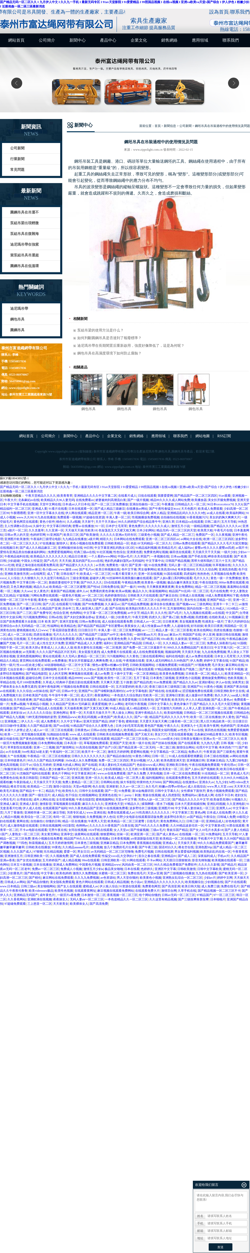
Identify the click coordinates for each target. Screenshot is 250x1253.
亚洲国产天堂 (119, 743)
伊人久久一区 (30, 721)
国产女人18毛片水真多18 (206, 830)
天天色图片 (188, 508)
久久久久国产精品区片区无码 (56, 652)
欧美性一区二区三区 (118, 678)
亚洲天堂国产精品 (95, 721)
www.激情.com (68, 569)
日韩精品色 (241, 712)
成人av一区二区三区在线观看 (53, 730)
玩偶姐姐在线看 (57, 734)
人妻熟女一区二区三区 (24, 834)
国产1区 (55, 691)
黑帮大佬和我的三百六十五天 (211, 561)
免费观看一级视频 (69, 517)
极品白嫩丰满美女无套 (182, 582)
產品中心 (108, 40)
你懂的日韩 (53, 821)
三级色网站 (204, 604)
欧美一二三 (12, 734)
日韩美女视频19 (191, 739)
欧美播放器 (199, 500)
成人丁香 (53, 574)
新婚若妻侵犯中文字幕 (64, 582)
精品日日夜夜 (77, 556)
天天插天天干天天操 (206, 552)
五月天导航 (228, 521)
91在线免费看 (157, 565)
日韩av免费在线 (89, 621)
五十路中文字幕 (121, 673)
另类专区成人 (76, 812)
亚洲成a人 (169, 843)
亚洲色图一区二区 (214, 708)
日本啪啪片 (218, 899)
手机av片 (223, 856)
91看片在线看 (58, 508)
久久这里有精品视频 (163, 899)
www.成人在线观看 (82, 734)
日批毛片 (153, 821)
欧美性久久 (70, 791)
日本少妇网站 (145, 530)
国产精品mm (22, 708)
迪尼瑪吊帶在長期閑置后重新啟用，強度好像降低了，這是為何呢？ (130, 346)
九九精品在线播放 (74, 539)
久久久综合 (24, 691)
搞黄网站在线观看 (86, 834)
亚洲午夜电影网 (48, 686)
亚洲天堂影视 (68, 621)
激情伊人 (62, 543)
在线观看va (173, 691)
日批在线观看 (147, 495)
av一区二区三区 (92, 595)
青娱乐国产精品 (177, 830)
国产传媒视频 (139, 830)
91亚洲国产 (54, 534)
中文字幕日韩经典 (59, 526)
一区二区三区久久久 (24, 543)
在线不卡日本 (224, 795)
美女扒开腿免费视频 (221, 500)
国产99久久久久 (91, 582)
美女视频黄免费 (190, 621)
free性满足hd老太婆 (35, 752)
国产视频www (185, 604)
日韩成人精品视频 (117, 882)
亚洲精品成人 (215, 821)
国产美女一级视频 (211, 669)
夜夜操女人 (132, 626)
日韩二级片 (212, 521)
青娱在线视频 (151, 795)
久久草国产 (141, 556)
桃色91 (60, 521)
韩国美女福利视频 (164, 730)
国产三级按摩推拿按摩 (193, 899)
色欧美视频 (235, 678)
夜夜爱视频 (99, 704)
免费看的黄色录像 (102, 591)
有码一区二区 (62, 817)
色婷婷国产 (228, 725)
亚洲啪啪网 (48, 669)
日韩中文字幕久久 (160, 704)
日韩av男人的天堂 (16, 534)
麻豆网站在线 (235, 665)
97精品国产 (204, 895)
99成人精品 (117, 708)
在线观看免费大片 (147, 890)
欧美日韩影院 (29, 778)
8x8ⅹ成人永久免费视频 (81, 760)
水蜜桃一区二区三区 (112, 873)
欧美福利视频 (173, 712)
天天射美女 (60, 903)
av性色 (182, 730)
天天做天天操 (74, 530)
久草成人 (49, 682)
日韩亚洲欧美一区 (36, 856)
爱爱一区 (70, 851)
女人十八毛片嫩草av (21, 608)
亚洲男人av (223, 808)
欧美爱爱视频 (128, 699)
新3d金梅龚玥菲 (143, 791)
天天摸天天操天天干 (97, 712)
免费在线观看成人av (121, 812)
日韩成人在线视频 (191, 595)
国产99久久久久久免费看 (152, 825)
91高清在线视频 (86, 747)
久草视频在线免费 (223, 574)
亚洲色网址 (60, 712)
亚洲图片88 (165, 808)
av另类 (100, 565)
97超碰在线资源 (94, 517)
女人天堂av (121, 830)
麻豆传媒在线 (9, 739)
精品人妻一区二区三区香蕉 (174, 630)
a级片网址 (31, 769)
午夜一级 (120, 513)
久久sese (26, 591)
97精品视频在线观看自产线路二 (176, 669)
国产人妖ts (192, 769)
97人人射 (153, 760)
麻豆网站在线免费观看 (58, 877)
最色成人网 (206, 795)
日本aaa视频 (179, 556)
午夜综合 (209, 817)
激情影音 (46, 804)
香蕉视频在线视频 (149, 843)
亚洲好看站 (206, 682)
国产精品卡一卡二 (32, 791)
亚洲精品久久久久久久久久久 (164, 882)
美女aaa (163, 634)
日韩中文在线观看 (91, 791)
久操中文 (39, 526)
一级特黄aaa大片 (145, 634)
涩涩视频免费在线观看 (197, 691)
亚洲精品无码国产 (26, 895)
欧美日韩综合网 (138, 513)
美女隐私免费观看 (62, 882)
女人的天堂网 (58, 673)
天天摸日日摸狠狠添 (177, 860)
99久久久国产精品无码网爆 (46, 760)
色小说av (137, 882)
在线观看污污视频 (68, 604)
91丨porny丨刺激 (129, 795)
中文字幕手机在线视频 (22, 504)
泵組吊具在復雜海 (24, 234)
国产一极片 (128, 587)
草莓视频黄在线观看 (67, 804)
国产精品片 (228, 864)
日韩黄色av (82, 730)
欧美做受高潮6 (220, 799)
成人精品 (58, 795)
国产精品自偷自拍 (119, 756)
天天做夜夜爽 (73, 708)
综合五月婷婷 (42, 765)
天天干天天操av (106, 521)
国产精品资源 (102, 600)
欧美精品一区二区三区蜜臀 (67, 587)
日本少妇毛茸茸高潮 (129, 725)
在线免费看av (85, 500)
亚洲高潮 (77, 778)
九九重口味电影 (236, 760)
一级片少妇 (228, 552)
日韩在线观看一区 (102, 686)
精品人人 (217, 673)
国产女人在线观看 (69, 886)
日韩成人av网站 (15, 882)
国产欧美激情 (89, 534)
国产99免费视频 (93, 604)
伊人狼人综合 (108, 886)
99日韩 (88, 548)
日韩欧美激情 (186, 869)
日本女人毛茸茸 (225, 656)
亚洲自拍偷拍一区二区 (144, 504)
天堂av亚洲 (154, 873)
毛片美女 (218, 665)
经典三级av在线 (84, 552)
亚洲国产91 (195, 686)
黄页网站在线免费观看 (35, 660)
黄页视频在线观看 (33, 734)
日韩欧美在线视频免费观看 (115, 734)
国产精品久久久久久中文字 (190, 799)
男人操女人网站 (123, 712)
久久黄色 (132, 656)
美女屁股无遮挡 (89, 652)
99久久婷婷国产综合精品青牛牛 (139, 521)
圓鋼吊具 (17, 330)
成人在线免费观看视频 (148, 652)
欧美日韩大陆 (191, 886)
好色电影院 (233, 821)
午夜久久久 (171, 725)
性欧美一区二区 (153, 695)
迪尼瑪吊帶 (19, 309)
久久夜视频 (223, 534)
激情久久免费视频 (85, 873)
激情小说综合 (62, 786)
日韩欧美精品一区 (117, 543)
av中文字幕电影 (136, 691)
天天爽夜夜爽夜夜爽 (160, 587)
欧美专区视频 (238, 734)
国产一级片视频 (138, 500)
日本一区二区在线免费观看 (182, 773)
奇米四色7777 (228, 747)
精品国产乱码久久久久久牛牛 (169, 717)
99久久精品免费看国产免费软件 (175, 864)
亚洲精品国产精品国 (128, 643)
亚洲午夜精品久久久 (148, 712)
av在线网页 (37, 574)
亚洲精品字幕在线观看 (138, 669)
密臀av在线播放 (83, 526)
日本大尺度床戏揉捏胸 (190, 804)
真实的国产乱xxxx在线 (87, 561)
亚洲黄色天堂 (114, 804)
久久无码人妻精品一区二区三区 (83, 656)
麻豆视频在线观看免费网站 (115, 890)
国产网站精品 (172, 782)
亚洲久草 (168, 521)
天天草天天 (241, 786)
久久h (238, 504)
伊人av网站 (115, 704)
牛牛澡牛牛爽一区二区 (64, 695)
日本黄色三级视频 (162, 678)
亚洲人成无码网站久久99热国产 (167, 660)
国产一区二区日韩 (29, 604)
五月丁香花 (141, 678)
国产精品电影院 (36, 673)
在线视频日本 (9, 548)
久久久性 (161, 613)
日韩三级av (28, 886)
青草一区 (76, 712)
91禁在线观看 (235, 825)
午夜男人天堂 (97, 821)
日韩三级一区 (195, 821)
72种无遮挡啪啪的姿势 (41, 717)
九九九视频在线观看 (197, 613)
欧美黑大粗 (205, 530)
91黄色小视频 (213, 686)
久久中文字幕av (71, 721)
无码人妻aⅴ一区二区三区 (87, 899)
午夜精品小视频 (37, 704)
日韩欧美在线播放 (38, 847)
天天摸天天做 (191, 652)
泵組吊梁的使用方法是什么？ (100, 330)
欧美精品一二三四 (39, 786)
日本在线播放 (42, 864)
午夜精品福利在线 (16, 556)
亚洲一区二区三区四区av (162, 539)
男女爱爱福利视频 (186, 851)
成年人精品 (158, 513)
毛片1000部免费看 (29, 682)
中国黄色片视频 (90, 864)
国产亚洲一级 (138, 565)
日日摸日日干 (87, 630)
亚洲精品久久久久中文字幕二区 (95, 495)
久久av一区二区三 (132, 786)
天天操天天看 (187, 843)
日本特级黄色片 (15, 760)
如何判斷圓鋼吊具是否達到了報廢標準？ (109, 338)
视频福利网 (172, 652)
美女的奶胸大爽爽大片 (224, 517)
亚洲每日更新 (175, 695)
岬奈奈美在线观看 (220, 556)
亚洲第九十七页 (191, 725)
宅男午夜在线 (57, 830)
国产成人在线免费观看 (85, 856)
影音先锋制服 (201, 860)
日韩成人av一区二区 (147, 621)
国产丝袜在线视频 (164, 743)
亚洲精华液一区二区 (38, 812)
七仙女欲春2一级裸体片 (23, 669)
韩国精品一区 (233, 626)
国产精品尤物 (68, 739)
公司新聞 (17, 148)
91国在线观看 (173, 574)
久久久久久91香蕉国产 (104, 825)
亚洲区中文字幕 (165, 869)
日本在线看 (132, 869)
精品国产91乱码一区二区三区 (189, 591)
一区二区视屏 (112, 647)
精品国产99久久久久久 (79, 838)
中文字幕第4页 (215, 825)
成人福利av (185, 548)
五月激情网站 (176, 608)
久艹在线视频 (16, 756)
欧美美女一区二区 (171, 769)
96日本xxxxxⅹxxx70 (220, 504)
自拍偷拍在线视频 (173, 517)
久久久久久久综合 (39, 712)
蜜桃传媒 (132, 721)
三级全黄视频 (79, 578)
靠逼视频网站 (158, 591)
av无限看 (29, 652)
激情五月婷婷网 (118, 752)
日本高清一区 (73, 743)
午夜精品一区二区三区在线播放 (48, 756)
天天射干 (88, 521)
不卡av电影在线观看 (33, 830)
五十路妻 (126, 682)
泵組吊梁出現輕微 (24, 223)
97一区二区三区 (224, 895)
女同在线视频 (77, 830)
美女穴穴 (161, 734)
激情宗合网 (169, 890)
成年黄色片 (47, 895)
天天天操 (65, 561)
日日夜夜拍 (146, 699)
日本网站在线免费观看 (129, 539)
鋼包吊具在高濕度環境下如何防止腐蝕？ (109, 353)
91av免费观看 (163, 682)
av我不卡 (242, 548)
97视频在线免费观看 (75, 686)
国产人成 (101, 608)
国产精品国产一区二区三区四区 (195, 495)
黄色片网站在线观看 (89, 882)
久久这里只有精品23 (54, 578)
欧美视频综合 (194, 882)
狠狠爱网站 (108, 834)
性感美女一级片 (212, 621)
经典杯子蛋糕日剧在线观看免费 (77, 682)
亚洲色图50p (203, 847)
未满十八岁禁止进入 (18, 730)
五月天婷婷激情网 (60, 843)
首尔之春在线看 (149, 856)
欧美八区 (141, 686)
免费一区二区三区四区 (113, 760)
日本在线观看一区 (80, 508)
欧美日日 (207, 647)
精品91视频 (12, 817)
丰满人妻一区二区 (118, 517)
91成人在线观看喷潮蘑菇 (186, 756)
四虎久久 (155, 617)
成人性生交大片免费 (50, 643)
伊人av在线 (223, 682)
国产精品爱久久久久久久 (77, 565)
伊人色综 (109, 817)
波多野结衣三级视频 (143, 808)
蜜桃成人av (90, 886)
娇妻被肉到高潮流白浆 (110, 500)
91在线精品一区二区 (215, 773)
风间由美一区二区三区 (137, 864)
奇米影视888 (186, 569)
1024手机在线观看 (100, 830)
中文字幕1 (48, 873)
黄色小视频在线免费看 (47, 838)
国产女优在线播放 (29, 860)
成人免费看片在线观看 (116, 652)
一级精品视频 (200, 526)
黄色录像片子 (183, 704)
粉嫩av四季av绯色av (172, 786)
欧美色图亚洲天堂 (173, 760)
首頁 (158, 126)
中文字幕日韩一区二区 (32, 582)
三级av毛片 (157, 830)
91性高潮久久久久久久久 (153, 812)
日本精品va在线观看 (189, 521)
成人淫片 (87, 695)
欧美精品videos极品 (137, 730)
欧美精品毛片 (167, 548)
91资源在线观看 (130, 886)
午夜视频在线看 (133, 660)
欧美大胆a (32, 647)
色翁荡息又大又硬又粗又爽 (116, 530)
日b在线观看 (112, 582)
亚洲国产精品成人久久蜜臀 (83, 643)
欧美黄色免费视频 (171, 673)
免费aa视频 (18, 704)
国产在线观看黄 (188, 743)
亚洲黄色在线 (108, 795)
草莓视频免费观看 (96, 743)
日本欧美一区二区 (197, 673)
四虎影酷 (201, 617)
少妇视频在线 (214, 882)
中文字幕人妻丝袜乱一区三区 (195, 808)
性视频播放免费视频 (145, 517)
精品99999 (75, 678)
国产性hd (93, 587)
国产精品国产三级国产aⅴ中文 (99, 634)
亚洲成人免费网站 (65, 864)
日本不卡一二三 (68, 669)
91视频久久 (239, 799)
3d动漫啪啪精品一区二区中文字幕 (67, 665)
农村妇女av (18, 712)
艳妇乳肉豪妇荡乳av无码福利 (124, 561)
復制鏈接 (85, 451)
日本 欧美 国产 (48, 621)
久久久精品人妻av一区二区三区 (184, 643)
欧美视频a (102, 838)
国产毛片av (86, 569)
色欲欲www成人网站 (151, 765)
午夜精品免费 (131, 582)
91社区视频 (104, 552)
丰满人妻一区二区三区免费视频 (119, 630)
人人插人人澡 (64, 647)
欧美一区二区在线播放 (205, 717)
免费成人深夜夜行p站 (221, 643)
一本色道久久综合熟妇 (126, 695)
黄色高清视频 (9, 765)
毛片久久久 (201, 578)
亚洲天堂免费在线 (109, 669)
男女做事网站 (147, 569)
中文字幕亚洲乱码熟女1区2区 (114, 548)
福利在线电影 (175, 656)
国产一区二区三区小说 (144, 600)
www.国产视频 (93, 678)
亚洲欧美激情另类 (16, 574)
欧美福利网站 (235, 513)
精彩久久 (106, 539)
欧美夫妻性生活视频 (88, 647)
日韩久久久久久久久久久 (88, 756)
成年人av (82, 591)
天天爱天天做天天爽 (153, 721)
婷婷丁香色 (116, 721)
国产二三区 (24, 613)
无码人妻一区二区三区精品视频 (189, 565)
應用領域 (200, 40)
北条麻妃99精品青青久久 (211, 734)
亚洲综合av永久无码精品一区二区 (23, 626)
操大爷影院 (127, 782)
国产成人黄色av (221, 699)
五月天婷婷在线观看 (205, 778)
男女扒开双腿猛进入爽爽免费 (88, 660)
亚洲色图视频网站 (29, 656)
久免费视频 (94, 817)
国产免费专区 (42, 613)
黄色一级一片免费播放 (225, 578)
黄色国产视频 (153, 725)
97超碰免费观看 (15, 903)
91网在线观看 (136, 860)
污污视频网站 (116, 656)
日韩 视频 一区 (231, 743)
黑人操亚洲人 (85, 608)
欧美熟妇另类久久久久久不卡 (146, 608)
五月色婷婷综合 (38, 639)
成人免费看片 (50, 721)
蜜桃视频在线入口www (32, 630)
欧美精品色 (68, 626)
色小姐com (49, 569)
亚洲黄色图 (134, 552)
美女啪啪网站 (46, 886)
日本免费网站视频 (50, 743)
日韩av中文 (69, 691)
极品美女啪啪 (114, 869)
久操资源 (181, 639)
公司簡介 (47, 40)
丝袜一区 (123, 834)
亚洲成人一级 (105, 617)
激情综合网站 (185, 747)
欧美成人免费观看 (210, 508)
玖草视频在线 (221, 565)
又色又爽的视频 (21, 587)
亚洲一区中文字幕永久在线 (45, 513)
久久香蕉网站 (16, 899)
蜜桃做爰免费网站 (214, 678)
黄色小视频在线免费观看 (87, 543)
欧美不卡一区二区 (94, 752)
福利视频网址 (155, 778)
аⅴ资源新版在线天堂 (144, 838)
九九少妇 (222, 782)
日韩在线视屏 (164, 851)
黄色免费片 (136, 526)
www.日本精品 (9, 886)
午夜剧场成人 (23, 782)
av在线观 (218, 613)
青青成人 (47, 647)
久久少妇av (88, 669)
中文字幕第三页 (182, 812)
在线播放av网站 (136, 508)
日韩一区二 (159, 756)
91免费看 (124, 791)
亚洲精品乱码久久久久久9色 (186, 513)
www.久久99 (25, 517)
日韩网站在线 (110, 782)
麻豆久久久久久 (93, 804)
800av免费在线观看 (232, 582)
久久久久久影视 (209, 864)
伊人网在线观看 (76, 513)
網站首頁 (16, 40)
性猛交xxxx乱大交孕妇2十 (119, 856)
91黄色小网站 (141, 756)
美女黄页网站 (50, 834)
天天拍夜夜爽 (23, 699)
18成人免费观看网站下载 (222, 595)
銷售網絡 (169, 40)
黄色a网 (200, 812)
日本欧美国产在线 (35, 695)
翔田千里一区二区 (12, 647)
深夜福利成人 (207, 856)
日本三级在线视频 (216, 756)
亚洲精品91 (169, 856)
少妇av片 (210, 877)
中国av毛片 (125, 556)
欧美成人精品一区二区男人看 (125, 778)
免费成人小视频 (71, 869)
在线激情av (189, 782)
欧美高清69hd (167, 569)
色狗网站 (76, 613)
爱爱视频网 (120, 600)
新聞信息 (170, 126)
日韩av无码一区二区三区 (178, 895)
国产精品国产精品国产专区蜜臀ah (100, 626)
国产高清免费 (99, 903)
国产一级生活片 (39, 795)
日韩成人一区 (152, 643)
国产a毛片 (50, 561)
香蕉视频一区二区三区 (122, 895)
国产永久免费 (136, 773)
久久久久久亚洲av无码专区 (118, 534)
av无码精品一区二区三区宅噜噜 (112, 851)
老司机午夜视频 (135, 704)
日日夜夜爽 (170, 621)
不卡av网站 (154, 860)
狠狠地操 (79, 817)
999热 (141, 587)
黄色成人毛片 (240, 773)
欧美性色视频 (64, 890)
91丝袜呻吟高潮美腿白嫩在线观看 (129, 578)
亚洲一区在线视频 (150, 574)
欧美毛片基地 (9, 791)
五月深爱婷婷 (125, 686)
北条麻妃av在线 (28, 500)
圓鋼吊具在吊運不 (24, 212)
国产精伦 (35, 877)
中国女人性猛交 (32, 561)
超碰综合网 (33, 678)
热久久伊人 (222, 695)
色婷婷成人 (115, 730)
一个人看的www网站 (102, 556)
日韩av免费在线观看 (186, 543)
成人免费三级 (210, 886)
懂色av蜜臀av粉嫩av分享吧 (110, 665)
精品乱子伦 (53, 791)
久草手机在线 (187, 890)
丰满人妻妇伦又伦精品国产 (116, 765)
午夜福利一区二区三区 (65, 752)
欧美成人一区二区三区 (95, 574)
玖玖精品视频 (53, 851)
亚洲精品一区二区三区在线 (206, 639)
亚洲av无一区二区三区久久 (221, 739)
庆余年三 (68, 608)
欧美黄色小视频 (150, 877)
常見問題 (17, 170)
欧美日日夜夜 (214, 626)
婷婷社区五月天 (172, 600)
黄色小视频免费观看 (220, 791)
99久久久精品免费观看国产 (215, 843)
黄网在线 (23, 821)
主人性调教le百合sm (18, 526)
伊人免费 (196, 660)
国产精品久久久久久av (225, 526)
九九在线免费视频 (214, 652)
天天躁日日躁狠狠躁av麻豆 (22, 569)
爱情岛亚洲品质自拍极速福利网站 (23, 552)
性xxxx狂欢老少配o (30, 665)
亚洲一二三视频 (44, 747)
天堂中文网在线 (50, 504)
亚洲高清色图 (228, 569)
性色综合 (119, 552)
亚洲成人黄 (39, 508)
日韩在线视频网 (50, 825)
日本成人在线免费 (219, 812)
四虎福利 (190, 574)
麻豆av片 (175, 634)
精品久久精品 (9, 660)
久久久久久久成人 (157, 526)
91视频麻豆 (236, 617)
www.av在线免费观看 (111, 773)
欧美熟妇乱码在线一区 (215, 851)
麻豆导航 (59, 812)
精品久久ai (40, 587)
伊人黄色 (228, 717)
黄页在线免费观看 (62, 639)
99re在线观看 (90, 860)
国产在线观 (89, 765)
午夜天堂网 (139, 617)
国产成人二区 (187, 856)
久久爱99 (134, 639)
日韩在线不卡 (69, 574)
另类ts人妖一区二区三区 (154, 799)
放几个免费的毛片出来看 (121, 847)
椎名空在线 (18, 786)
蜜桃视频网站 (105, 799)
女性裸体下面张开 (193, 791)
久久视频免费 (59, 856)
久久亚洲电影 (236, 804)
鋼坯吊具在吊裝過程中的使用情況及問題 (222, 126)
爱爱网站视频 (139, 752)
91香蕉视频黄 (148, 769)
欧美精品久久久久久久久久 (48, 556)
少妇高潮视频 (112, 769)
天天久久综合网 (206, 569)
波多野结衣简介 (174, 817)
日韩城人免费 (226, 817)
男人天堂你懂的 (127, 877)
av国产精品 (194, 817)
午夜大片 (10, 500)
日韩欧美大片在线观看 (143, 595)
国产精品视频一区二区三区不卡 (219, 890)
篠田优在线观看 (180, 552)
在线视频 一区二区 (191, 834)
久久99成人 (217, 608)
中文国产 (232, 613)
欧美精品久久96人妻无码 (57, 500)
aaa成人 (236, 695)
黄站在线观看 (52, 656)
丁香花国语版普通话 (63, 630)
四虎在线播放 (223, 630)
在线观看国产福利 (55, 808)
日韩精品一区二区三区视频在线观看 (208, 712)
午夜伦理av (228, 765)
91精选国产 (186, 665)
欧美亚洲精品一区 (237, 673)
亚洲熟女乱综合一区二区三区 (182, 877)
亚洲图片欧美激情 (16, 539)
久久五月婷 (130, 769)
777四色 (22, 843)
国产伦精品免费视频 (135, 604)
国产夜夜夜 (162, 699)
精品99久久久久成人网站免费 (170, 500)
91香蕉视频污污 (197, 517)
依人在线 (115, 660)
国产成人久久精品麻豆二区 (38, 548)
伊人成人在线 (32, 808)
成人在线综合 (197, 786)
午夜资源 (209, 752)
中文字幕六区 (223, 647)
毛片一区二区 (26, 643)
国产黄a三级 (170, 617)
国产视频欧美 (210, 769)
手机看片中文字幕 (210, 838)
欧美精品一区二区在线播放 (178, 838)
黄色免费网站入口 (172, 821)
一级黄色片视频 (70, 595)
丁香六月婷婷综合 (237, 621)
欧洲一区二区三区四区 (218, 539)
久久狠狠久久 (30, 578)
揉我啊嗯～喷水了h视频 (157, 804)
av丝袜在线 (40, 691)
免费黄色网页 (151, 886)
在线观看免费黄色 (178, 778)
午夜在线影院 (208, 582)
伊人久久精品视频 (197, 699)
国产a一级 (141, 717)
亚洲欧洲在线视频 (39, 899)
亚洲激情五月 (13, 856)
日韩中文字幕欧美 (209, 869)
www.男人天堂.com (220, 786)
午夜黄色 (52, 739)
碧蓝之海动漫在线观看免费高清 (37, 565)
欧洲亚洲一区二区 (143, 834)
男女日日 (83, 851)
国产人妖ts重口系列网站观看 (173, 578)
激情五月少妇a (93, 869)
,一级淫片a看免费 (68, 895)
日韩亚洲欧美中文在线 (229, 691)
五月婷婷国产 (51, 860)
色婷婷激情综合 (115, 595)
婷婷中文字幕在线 (216, 660)
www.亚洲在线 (96, 812)
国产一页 (111, 791)
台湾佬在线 (24, 799)
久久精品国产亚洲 (48, 608)
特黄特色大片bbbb (149, 782)
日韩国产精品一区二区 (55, 778)
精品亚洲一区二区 (100, 513)
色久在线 (98, 786)
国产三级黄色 (226, 752)
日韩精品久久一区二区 (190, 504)
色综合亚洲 (60, 613)
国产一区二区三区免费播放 (109, 504)
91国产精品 (237, 660)
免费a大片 (195, 752)
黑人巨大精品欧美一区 (215, 721)
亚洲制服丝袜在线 (70, 548)
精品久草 (147, 613)
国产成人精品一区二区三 (177, 534)
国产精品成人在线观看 (47, 708)
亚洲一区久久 (94, 778)
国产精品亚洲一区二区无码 (136, 747)
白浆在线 (127, 825)
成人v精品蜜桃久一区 (140, 708)
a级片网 (93, 539)
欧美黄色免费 (117, 639)
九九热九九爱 (210, 743)
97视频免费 (202, 665)
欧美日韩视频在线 (107, 569)
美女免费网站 (184, 587)
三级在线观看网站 (152, 656)
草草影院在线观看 (19, 747)
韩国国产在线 (192, 634)
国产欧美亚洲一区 (231, 873)
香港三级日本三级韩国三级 (167, 686)
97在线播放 (47, 543)
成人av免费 (101, 673)
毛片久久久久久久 (65, 634)
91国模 (241, 643)
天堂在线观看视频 (180, 734)
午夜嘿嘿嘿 (18, 513)
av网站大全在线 (191, 539)
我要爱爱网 (165, 495)
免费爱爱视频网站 (60, 552)
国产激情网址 (65, 747)
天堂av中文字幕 (125, 799)
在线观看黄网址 (85, 890)
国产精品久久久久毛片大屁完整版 (224, 543)
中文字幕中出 (155, 561)
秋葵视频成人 (38, 843)
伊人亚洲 (209, 634)
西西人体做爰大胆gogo (91, 639)
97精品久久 (132, 804)
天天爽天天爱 (110, 682)
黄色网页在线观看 (26, 521)
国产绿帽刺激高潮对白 (109, 691)
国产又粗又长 (144, 734)
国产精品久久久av (185, 682)
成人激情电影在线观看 (22, 825)
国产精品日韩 (150, 639)
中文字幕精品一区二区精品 (168, 752)
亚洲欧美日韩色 (177, 765)
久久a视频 (73, 521)
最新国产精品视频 (63, 591)
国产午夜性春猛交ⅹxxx (164, 508)
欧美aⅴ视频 (123, 591)
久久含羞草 (36, 530)
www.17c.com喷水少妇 (164, 739)
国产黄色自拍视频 (32, 739)
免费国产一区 (205, 534)
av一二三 (148, 630)
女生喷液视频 (65, 799)
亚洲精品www (67, 717)
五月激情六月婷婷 (169, 708)
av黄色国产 (105, 717)
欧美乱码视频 (87, 717)
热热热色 (203, 574)
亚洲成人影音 (29, 804)
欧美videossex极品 (41, 890)
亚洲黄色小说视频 (188, 678)
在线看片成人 (127, 495)
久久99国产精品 (234, 838)
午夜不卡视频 (234, 669)
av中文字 (134, 613)
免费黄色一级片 (117, 565)
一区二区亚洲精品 (146, 673)
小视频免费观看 (166, 665)
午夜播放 (167, 504)
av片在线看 (13, 752)
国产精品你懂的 (37, 882)
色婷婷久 (147, 869)
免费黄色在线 (9, 778)
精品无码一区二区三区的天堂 (176, 530)
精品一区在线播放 (74, 821)
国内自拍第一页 (197, 608)
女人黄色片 (41, 591)
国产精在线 (156, 691)
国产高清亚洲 (171, 886)
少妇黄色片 (123, 617)
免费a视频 (187, 617)
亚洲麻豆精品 (215, 760)
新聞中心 (77, 40)
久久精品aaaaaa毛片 (75, 847)
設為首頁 (219, 12)
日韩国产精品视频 (177, 561)
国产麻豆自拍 (168, 595)
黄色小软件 (47, 521)
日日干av (26, 765)
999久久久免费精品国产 (183, 647)
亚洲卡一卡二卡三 (225, 604)
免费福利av (189, 795)
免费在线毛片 (137, 873)
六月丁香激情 (13, 812)
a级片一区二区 (17, 530)
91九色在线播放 (45, 517)
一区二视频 (12, 591)
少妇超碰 (13, 561)
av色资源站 (108, 877)
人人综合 (13, 578)
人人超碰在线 (180, 626)
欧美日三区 (71, 534)
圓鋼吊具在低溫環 (24, 266)
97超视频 (23, 595)
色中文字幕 (129, 569)
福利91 (108, 643)
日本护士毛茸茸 (116, 526)
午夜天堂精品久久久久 (40, 495)
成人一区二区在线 (19, 634)
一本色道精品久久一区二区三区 (126, 899)
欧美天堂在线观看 (83, 699)
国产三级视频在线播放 (179, 873)
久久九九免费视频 (86, 877)
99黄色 (56, 847)
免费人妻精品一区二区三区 (80, 782)
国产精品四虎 (143, 682)
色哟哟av (82, 825)
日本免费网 (127, 843)
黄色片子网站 (61, 773)
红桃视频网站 (88, 795)
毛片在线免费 (219, 591)
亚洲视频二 (12, 721)
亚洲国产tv (85, 691)
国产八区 (49, 604)
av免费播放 (59, 660)
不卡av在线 (195, 730)
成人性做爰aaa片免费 (155, 626)
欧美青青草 (64, 495)
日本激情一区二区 (93, 895)
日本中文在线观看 (55, 678)
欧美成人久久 (123, 717)
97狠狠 (38, 851)
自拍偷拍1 (37, 821)
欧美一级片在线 (140, 743)
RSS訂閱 (224, 436)
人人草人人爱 (192, 708)
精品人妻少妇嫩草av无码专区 (59, 769)
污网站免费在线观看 (44, 595)
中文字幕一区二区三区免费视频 (104, 613)
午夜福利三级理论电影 (45, 539)
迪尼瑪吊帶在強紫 (24, 244)
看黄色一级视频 (48, 600)
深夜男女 (238, 682)
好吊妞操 (197, 626)
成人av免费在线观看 (199, 656)
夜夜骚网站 (102, 695)
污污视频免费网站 (35, 617)
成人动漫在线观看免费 (117, 621)
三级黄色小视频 (148, 534)
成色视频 (96, 847)
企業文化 (139, 40)
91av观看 (225, 495)
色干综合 (71, 795)
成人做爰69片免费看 (199, 695)
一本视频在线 (160, 556)
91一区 (99, 526)
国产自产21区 (108, 747)
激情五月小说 (180, 526)
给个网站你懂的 (149, 895)
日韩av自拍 (98, 730)
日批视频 (20, 639)
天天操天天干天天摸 (47, 782)
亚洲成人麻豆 (9, 804)
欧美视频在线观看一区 (227, 860)
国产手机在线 (197, 556)
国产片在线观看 (235, 882)
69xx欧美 (167, 639)
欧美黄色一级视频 (153, 582)
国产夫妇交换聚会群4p (79, 617)
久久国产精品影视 (39, 725)
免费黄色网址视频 (156, 552)
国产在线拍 (116, 608)
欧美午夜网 (211, 725)
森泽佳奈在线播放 (162, 604)
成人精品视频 (71, 860)
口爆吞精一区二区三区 (183, 721)
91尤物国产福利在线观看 (33, 773)
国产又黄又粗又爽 (96, 708)
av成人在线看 (216, 513)
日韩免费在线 (110, 587)
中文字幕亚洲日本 (83, 773)
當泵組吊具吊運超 (24, 255)
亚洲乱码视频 (216, 804)
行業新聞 (17, 159)
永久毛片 (151, 786)
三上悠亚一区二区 (39, 903)
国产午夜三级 (148, 847)
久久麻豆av (112, 604)
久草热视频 (154, 773)
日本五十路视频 (21, 864)
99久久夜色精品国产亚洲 (85, 808)
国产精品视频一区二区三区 (51, 699)
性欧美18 (91, 530)
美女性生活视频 (195, 600)
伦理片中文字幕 (207, 747)
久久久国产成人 (21, 851)
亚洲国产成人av (90, 769)
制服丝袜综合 (13, 769)
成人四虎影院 (171, 795)
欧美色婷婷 (63, 873)
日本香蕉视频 (120, 838)
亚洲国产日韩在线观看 (94, 739)
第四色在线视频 (215, 730)
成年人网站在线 (44, 799)
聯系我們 (239, 12)
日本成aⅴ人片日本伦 (76, 504)
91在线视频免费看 (116, 808)
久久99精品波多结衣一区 (187, 825)
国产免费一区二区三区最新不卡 (144, 647)
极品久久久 (140, 591)
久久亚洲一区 (54, 530)
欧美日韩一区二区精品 (76, 600)
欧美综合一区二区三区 (36, 817)
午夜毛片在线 (223, 530)
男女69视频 (138, 760)
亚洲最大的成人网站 (67, 765)
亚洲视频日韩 (195, 760)
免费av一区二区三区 (45, 869)
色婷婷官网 (37, 534)
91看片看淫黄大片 (124, 574)
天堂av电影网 (82, 786)
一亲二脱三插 (166, 747)
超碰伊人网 (97, 578)
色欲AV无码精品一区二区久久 (151, 543)
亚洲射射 (112, 786)
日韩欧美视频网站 (142, 665)
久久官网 (243, 656)
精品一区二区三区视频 (210, 587)
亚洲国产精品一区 (219, 600)
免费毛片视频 (144, 851)
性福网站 (53, 626)
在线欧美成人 (218, 617)
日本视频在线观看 (12, 678)
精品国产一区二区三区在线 (129, 739)
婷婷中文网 (224, 877)
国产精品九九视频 (12, 717)
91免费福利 (213, 834)
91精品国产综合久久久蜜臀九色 (92, 725)
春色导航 (126, 634)
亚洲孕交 (67, 834)
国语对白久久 (168, 847)
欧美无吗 (178, 699)
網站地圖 (202, 436)
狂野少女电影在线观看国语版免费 (140, 817)
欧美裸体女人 (79, 903)
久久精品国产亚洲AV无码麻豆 (70, 704)
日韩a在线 (55, 617)
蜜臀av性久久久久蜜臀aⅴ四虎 (214, 548)
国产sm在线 (61, 725)
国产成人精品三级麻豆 (109, 508)
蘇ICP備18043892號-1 (14, 478)
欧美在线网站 (203, 630)
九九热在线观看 (206, 873)
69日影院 (68, 825)
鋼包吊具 (17, 319)
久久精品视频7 (107, 699)
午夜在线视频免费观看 (204, 765)
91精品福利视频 (146, 548)
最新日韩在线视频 (228, 634)
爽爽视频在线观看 (80, 673)
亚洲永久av (206, 782)
